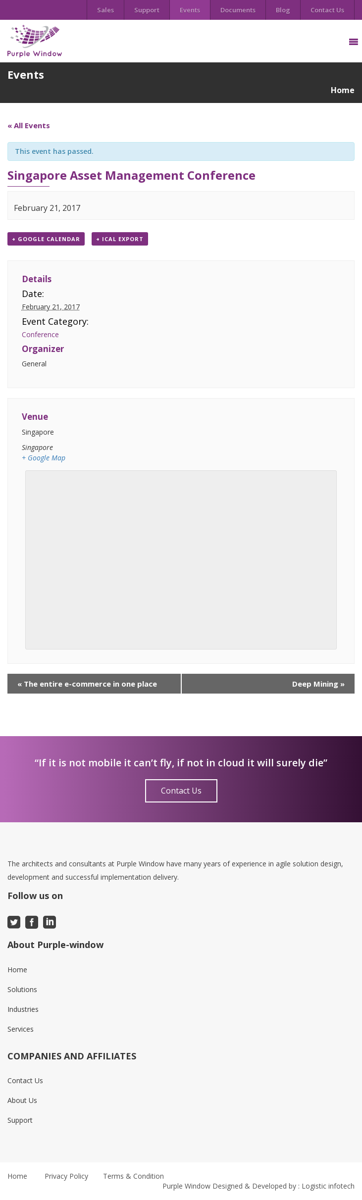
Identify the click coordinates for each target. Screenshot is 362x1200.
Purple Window (186, 1186)
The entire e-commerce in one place (87, 684)
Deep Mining (318, 684)
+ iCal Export (120, 239)
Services (20, 1029)
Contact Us (327, 9)
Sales (105, 9)
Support (146, 9)
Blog (283, 9)
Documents (238, 9)
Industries (23, 1009)
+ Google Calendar (46, 239)
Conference (40, 334)
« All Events (28, 125)
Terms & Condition (133, 1176)
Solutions (22, 989)
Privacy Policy (66, 1176)
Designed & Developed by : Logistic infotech (283, 1186)
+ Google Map (43, 457)
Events (190, 9)
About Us (22, 1100)
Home (343, 90)
